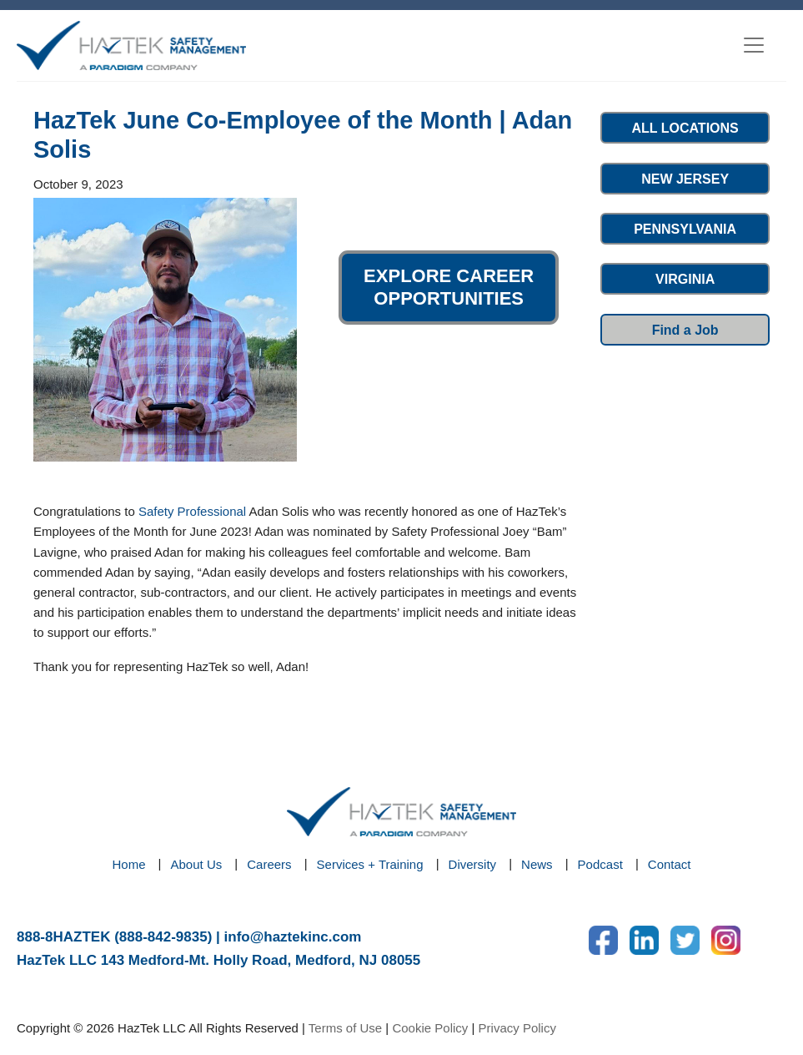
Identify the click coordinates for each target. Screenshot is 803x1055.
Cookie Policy (430, 1028)
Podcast (600, 864)
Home (129, 864)
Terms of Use (345, 1028)
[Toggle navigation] (753, 45)
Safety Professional (192, 511)
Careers (269, 864)
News (537, 864)
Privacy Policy (517, 1028)
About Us (197, 864)
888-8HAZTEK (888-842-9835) (114, 937)
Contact (669, 864)
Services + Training (370, 864)
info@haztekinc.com (293, 937)
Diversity (473, 864)
